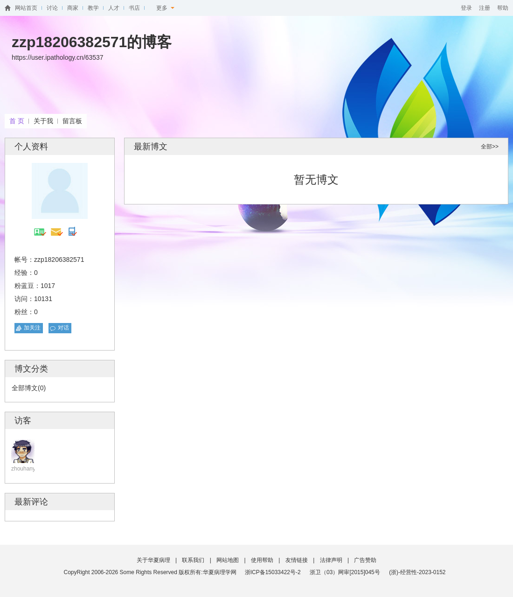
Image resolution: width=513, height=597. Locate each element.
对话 (63, 327)
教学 (93, 8)
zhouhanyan (26, 468)
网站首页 (26, 8)
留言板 (72, 121)
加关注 (32, 327)
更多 (165, 8)
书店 (134, 8)
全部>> (490, 146)
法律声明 (331, 560)
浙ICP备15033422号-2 (273, 572)
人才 (113, 8)
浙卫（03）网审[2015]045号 (345, 572)
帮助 (502, 8)
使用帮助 (262, 560)
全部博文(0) (29, 388)
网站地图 (227, 560)
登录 (466, 8)
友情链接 (296, 560)
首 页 (16, 121)
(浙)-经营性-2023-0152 (417, 572)
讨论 (52, 8)
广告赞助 (365, 560)
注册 (484, 8)
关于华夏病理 (153, 560)
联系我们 (193, 560)
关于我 (43, 121)
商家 (72, 8)
